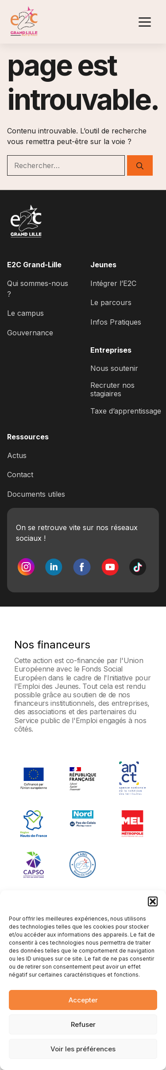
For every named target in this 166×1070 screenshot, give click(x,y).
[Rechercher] (140, 165)
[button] (152, 901)
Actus (17, 455)
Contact (20, 474)
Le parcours (110, 302)
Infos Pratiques (115, 322)
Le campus (25, 313)
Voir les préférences (83, 1049)
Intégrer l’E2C (113, 283)
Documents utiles (36, 494)
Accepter (83, 1000)
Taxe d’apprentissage (125, 410)
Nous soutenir (114, 368)
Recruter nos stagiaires (112, 389)
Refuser (83, 1024)
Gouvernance (30, 332)
